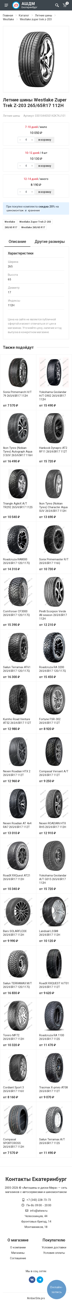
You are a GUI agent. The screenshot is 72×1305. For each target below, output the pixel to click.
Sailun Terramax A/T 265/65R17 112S (52, 1141)
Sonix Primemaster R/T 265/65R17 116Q (54, 561)
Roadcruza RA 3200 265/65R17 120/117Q (52, 669)
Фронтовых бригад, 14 (36, 1221)
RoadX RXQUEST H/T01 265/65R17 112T (54, 985)
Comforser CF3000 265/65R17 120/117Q (16, 613)
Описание (17, 241)
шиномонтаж (15, 210)
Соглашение (18, 1258)
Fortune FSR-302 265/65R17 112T (49, 721)
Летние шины (43, 15)
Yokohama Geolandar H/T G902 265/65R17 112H (52, 395)
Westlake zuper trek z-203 (36, 19)
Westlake (8, 19)
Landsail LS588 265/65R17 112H (49, 933)
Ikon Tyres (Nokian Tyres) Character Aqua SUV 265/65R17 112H (53, 507)
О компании (18, 1247)
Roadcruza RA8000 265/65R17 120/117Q (16, 561)
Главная (8, 15)
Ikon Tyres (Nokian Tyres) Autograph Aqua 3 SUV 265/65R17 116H (17, 451)
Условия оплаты (54, 1253)
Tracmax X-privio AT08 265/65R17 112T (53, 1089)
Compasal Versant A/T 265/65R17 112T (53, 773)
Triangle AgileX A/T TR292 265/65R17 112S (18, 505)
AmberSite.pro (36, 1298)
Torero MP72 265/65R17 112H (13, 1037)
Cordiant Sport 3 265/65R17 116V (13, 1089)
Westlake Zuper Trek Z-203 (35, 221)
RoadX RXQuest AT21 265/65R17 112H (16, 877)
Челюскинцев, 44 (36, 1216)
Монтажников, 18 (36, 1227)
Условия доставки (54, 1247)
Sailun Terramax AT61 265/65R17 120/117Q (17, 669)
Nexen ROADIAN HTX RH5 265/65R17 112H (52, 825)
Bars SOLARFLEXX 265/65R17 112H (14, 933)
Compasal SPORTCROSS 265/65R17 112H (13, 1143)
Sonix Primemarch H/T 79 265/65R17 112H (17, 393)
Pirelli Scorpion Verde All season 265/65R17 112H (53, 615)
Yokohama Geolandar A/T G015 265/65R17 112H (52, 879)
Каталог (24, 15)
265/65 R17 (11, 227)
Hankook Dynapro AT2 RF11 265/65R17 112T (53, 449)
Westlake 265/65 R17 (33, 227)
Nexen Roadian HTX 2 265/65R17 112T (16, 773)
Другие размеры (50, 241)
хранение (34, 210)
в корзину (44, 139)
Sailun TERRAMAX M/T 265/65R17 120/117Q (17, 985)
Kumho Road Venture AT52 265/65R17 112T (17, 721)
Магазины (18, 1253)
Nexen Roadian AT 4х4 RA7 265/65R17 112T (17, 825)
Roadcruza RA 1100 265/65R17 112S (51, 1037)
